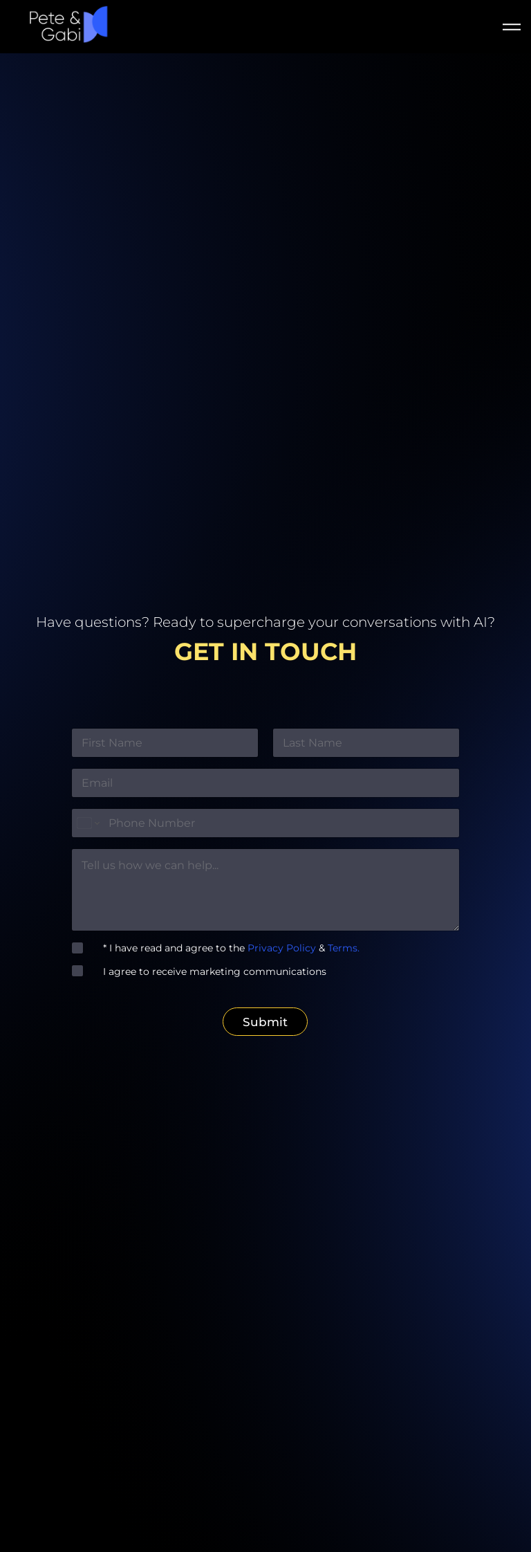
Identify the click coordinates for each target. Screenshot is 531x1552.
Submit (265, 1023)
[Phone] (265, 824)
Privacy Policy (283, 949)
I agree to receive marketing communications (209, 972)
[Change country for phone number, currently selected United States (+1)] (87, 824)
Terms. (342, 949)
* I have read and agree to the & (226, 949)
